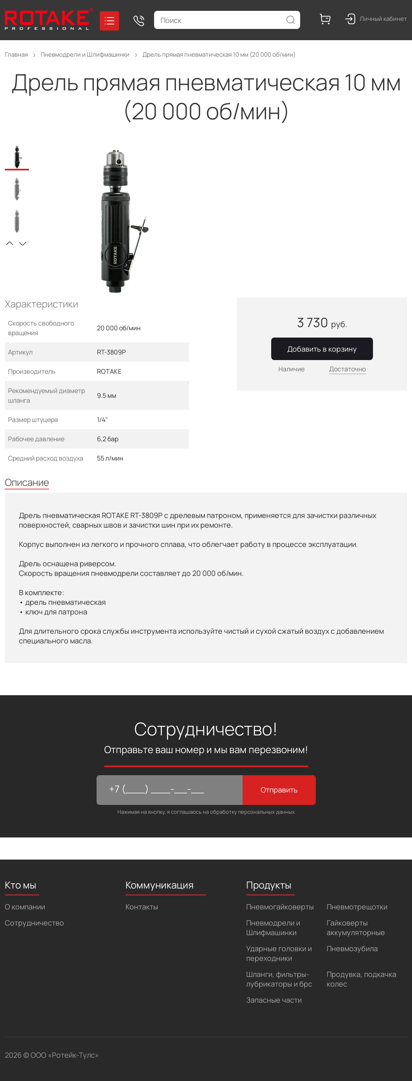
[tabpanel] (120, 222)
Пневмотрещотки (357, 906)
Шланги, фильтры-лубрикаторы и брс (279, 979)
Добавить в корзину (322, 349)
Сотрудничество (34, 922)
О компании (25, 906)
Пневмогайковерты (280, 906)
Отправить (279, 789)
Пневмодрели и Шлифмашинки (273, 927)
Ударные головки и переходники (279, 953)
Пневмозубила (352, 948)
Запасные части (274, 1000)
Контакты (142, 906)
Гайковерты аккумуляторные (356, 927)
